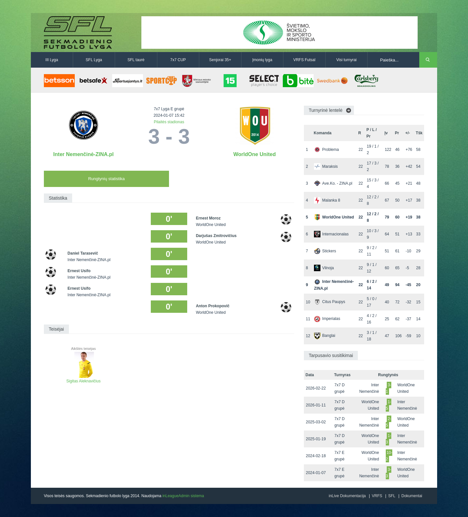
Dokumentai (411, 496)
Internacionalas (331, 234)
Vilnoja (324, 268)
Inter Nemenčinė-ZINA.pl (83, 154)
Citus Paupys (329, 301)
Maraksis (326, 166)
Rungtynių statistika (106, 178)
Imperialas (327, 318)
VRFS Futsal (304, 60)
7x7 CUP (178, 60)
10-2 (389, 455)
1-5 (388, 405)
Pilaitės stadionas (169, 122)
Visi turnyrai (346, 60)
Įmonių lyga (262, 60)
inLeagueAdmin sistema (183, 496)
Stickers (325, 251)
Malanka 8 (327, 200)
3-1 (388, 388)
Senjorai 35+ (220, 60)
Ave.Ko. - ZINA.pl (333, 183)
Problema (326, 149)
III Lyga (52, 60)
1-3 (388, 438)
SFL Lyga (94, 60)
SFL (391, 496)
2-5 (388, 422)
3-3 (388, 472)
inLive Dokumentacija (347, 496)
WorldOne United (254, 154)
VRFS (377, 496)
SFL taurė (135, 60)
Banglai (324, 335)
